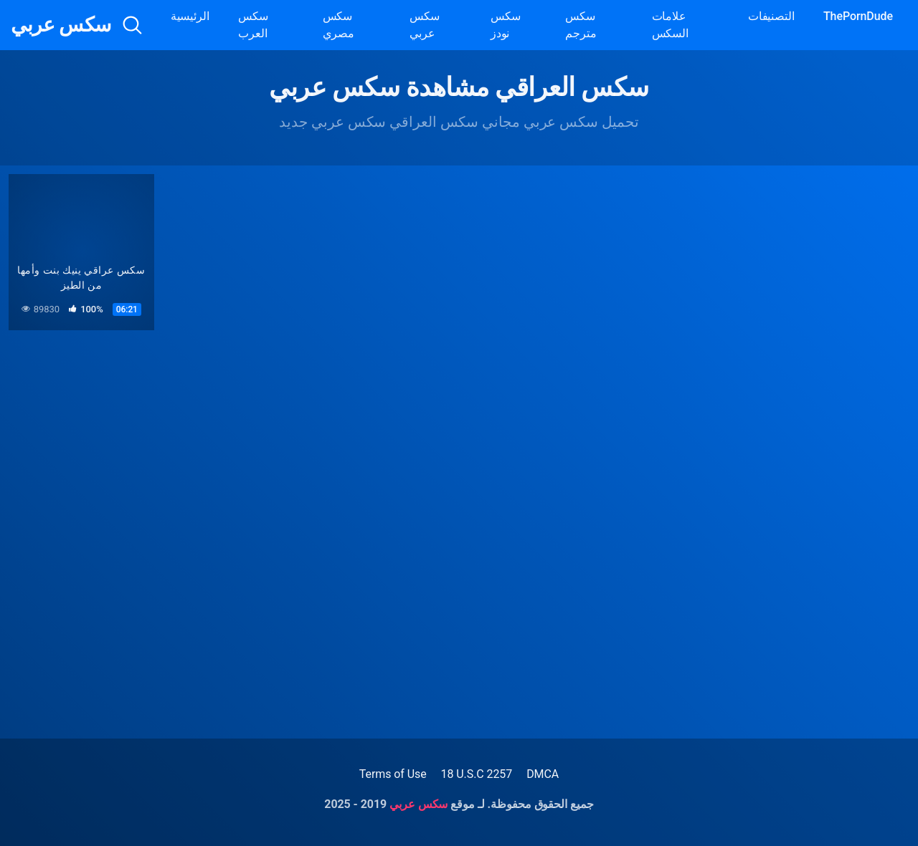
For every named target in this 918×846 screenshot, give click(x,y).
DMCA (542, 774)
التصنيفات (771, 16)
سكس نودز (506, 24)
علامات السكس (670, 24)
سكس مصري (339, 24)
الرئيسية (190, 16)
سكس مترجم (581, 24)
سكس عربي (61, 25)
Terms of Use (393, 774)
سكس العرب (253, 24)
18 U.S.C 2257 (477, 774)
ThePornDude (858, 16)
